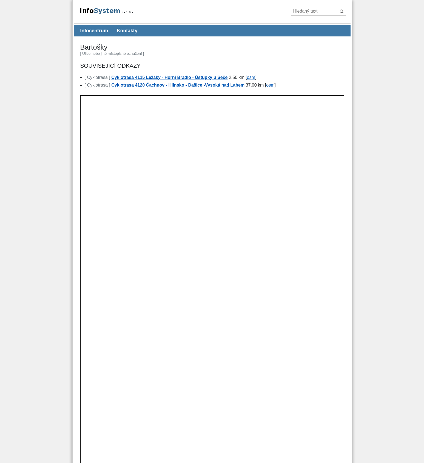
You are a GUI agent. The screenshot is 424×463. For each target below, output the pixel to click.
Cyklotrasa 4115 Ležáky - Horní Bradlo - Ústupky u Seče (169, 77)
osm (251, 77)
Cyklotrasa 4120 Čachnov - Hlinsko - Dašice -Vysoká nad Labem (177, 85)
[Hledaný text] (314, 11)
